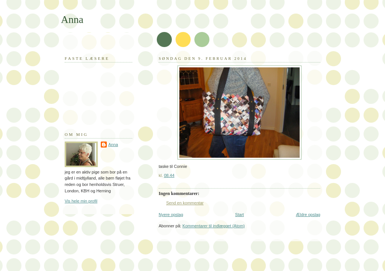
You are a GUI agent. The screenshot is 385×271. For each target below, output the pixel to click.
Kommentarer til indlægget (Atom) (213, 226)
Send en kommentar (184, 203)
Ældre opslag (308, 214)
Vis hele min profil (81, 201)
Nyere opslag (171, 214)
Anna (72, 19)
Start (239, 214)
